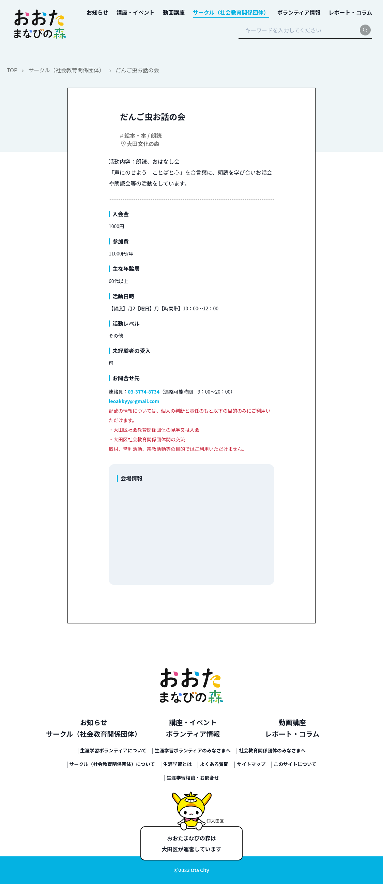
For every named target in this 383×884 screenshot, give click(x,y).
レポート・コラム (292, 734)
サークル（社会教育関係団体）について (112, 764)
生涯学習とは (177, 764)
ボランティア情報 (193, 734)
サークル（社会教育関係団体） (66, 70)
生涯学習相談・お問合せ (193, 777)
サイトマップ (251, 764)
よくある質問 (214, 764)
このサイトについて (295, 764)
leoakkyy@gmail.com (134, 401)
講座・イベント (193, 722)
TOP (12, 70)
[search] (365, 30)
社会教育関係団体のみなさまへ (272, 750)
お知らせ (93, 722)
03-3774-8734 (143, 391)
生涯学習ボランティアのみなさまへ (193, 750)
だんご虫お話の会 (137, 70)
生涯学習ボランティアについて (113, 750)
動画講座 (292, 722)
